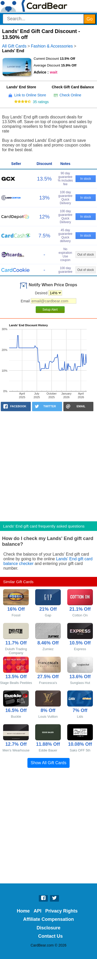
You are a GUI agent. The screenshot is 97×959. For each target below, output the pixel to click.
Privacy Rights (61, 911)
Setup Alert (50, 309)
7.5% (44, 235)
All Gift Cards (14, 46)
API (37, 911)
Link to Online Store (30, 95)
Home (23, 911)
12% (44, 216)
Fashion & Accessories (52, 46)
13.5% (44, 179)
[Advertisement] (48, 464)
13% (44, 198)
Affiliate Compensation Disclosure (48, 923)
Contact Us (50, 936)
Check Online (70, 95)
